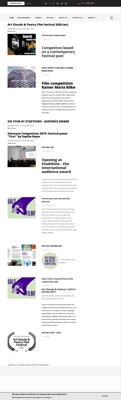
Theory (39, 18)
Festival (51, 18)
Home (11, 18)
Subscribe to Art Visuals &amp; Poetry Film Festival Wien (28, 365)
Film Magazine (24, 18)
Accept (104, 396)
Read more (12, 31)
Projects (92, 18)
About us (64, 18)
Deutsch (82, 3)
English (90, 3)
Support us (78, 18)
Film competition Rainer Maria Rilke (58, 85)
